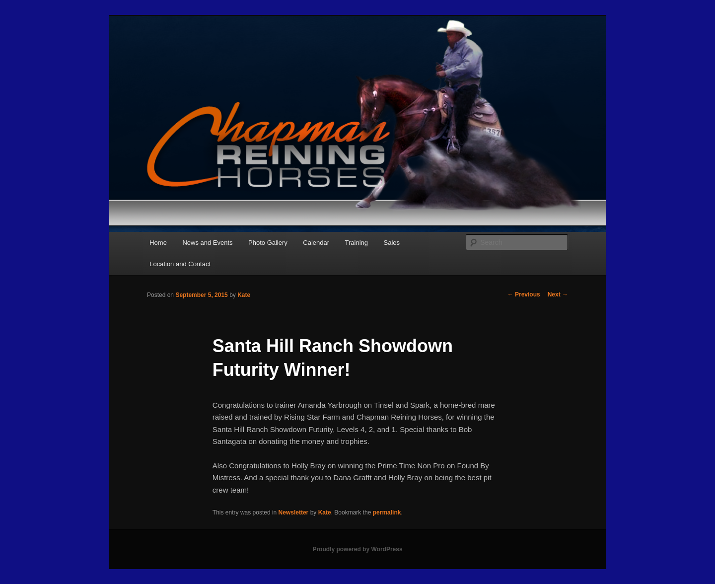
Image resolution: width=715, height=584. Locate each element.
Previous (523, 294)
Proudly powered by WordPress (357, 549)
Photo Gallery (267, 242)
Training (356, 242)
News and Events (207, 242)
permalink (387, 512)
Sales (392, 242)
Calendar (316, 242)
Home (158, 242)
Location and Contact (180, 264)
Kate (243, 295)
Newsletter (294, 512)
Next (558, 294)
